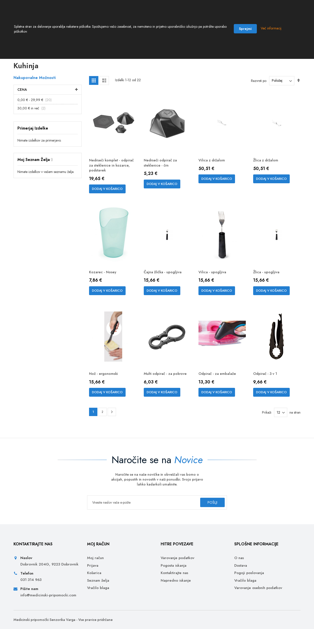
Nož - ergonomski (105, 379)
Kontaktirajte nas (174, 573)
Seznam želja (98, 580)
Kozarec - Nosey (103, 277)
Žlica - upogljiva (267, 277)
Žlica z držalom (266, 164)
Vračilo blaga (98, 587)
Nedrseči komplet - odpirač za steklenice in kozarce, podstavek (110, 169)
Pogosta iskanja (173, 565)
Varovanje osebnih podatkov (258, 587)
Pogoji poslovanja (249, 573)
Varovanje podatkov (177, 558)
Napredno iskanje (176, 580)
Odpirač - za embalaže (218, 379)
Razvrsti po (258, 83)
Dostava (240, 565)
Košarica (94, 573)
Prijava (92, 565)
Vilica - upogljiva (213, 277)
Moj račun (95, 558)
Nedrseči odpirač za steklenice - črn (162, 166)
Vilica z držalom (212, 164)
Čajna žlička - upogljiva (164, 277)
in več (32, 111)
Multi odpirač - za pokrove (159, 381)
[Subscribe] (207, 502)
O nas (239, 558)
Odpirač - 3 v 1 (266, 379)
